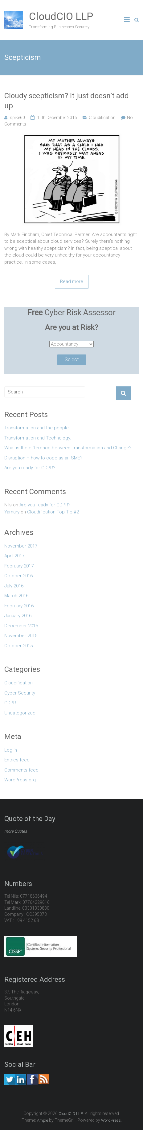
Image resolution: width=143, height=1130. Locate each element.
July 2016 (13, 586)
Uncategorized (19, 713)
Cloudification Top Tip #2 (53, 512)
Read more (71, 281)
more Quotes (15, 831)
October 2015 (18, 645)
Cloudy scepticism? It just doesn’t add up (66, 100)
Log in (10, 750)
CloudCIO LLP (61, 16)
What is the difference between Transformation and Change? (68, 448)
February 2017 (19, 566)
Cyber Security (19, 693)
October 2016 (18, 576)
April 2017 (14, 556)
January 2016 (17, 615)
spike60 (17, 117)
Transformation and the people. (37, 428)
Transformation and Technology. (37, 438)
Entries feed (17, 760)
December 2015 (21, 626)
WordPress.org (20, 780)
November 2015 (20, 635)
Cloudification (102, 117)
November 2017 (20, 546)
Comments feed (21, 770)
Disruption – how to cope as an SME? (43, 458)
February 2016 (19, 606)
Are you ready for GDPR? (29, 467)
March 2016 (16, 595)
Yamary (11, 512)
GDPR (10, 703)
